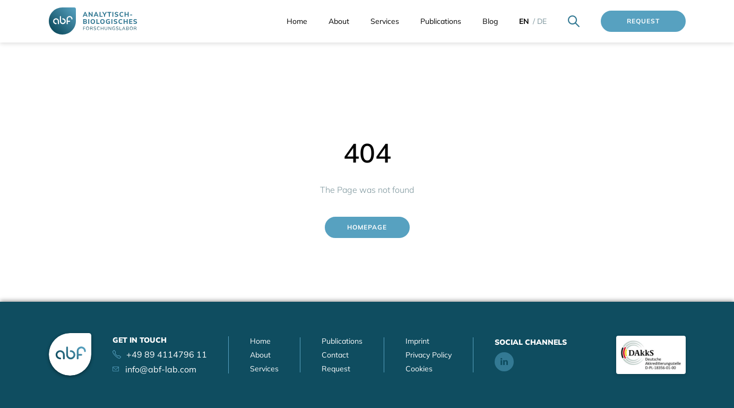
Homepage (367, 227)
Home (297, 21)
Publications (440, 21)
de (542, 21)
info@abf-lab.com (160, 369)
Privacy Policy (428, 355)
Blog (490, 21)
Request (643, 21)
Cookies (419, 368)
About (339, 21)
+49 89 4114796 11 (166, 354)
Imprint (417, 341)
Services (384, 21)
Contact (335, 355)
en (524, 21)
